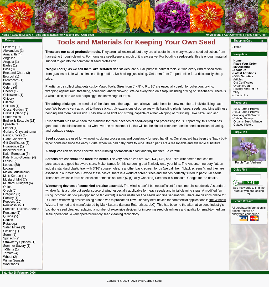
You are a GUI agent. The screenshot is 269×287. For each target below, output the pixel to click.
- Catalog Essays (243, 118)
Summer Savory (14, 246)
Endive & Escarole (16, 120)
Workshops (11, 264)
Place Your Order (256, 34)
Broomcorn (11, 80)
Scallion (8, 231)
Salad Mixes (11, 227)
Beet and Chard (14, 73)
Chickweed (11, 95)
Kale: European (14, 154)
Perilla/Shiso (12, 205)
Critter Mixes (12, 117)
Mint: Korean (12, 176)
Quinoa (8, 216)
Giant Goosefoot (14, 139)
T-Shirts (8, 249)
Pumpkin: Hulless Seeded (21, 209)
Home (5, 34)
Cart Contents (233, 34)
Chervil (8, 91)
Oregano (9, 194)
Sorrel (7, 235)
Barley (7, 65)
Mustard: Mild (12, 179)
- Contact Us (240, 95)
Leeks (7, 161)
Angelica (9, 58)
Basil (6, 69)
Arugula (8, 62)
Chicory (8, 98)
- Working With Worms (246, 115)
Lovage (8, 168)
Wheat (7, 257)
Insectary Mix (12, 150)
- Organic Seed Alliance (247, 121)
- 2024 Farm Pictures (245, 112)
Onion (7, 187)
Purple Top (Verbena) (249, 161)
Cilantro (8, 102)
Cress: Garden (13, 109)
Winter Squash (13, 260)
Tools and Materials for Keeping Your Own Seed (64, 34)
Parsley (8, 198)
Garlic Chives (12, 135)
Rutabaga (10, 224)
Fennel (8, 128)
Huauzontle (11, 146)
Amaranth (10, 54)
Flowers (8, 47)
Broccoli (8, 76)
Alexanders (11, 51)
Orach (7, 190)
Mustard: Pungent (15, 183)
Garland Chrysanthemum (20, 132)
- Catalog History (242, 124)
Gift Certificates (14, 143)
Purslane (9, 212)
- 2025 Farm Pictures (245, 108)
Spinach (8, 238)
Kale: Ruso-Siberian (17, 157)
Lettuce (8, 165)
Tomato (8, 253)
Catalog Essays (21, 34)
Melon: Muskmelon (16, 172)
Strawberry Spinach (17, 242)
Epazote (9, 124)
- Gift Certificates (242, 82)
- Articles (237, 79)
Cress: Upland (13, 113)
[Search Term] (248, 177)
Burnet (7, 84)
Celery (7, 87)
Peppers (9, 201)
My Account (213, 34)
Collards (9, 106)
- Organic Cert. (241, 85)
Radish (8, 220)
